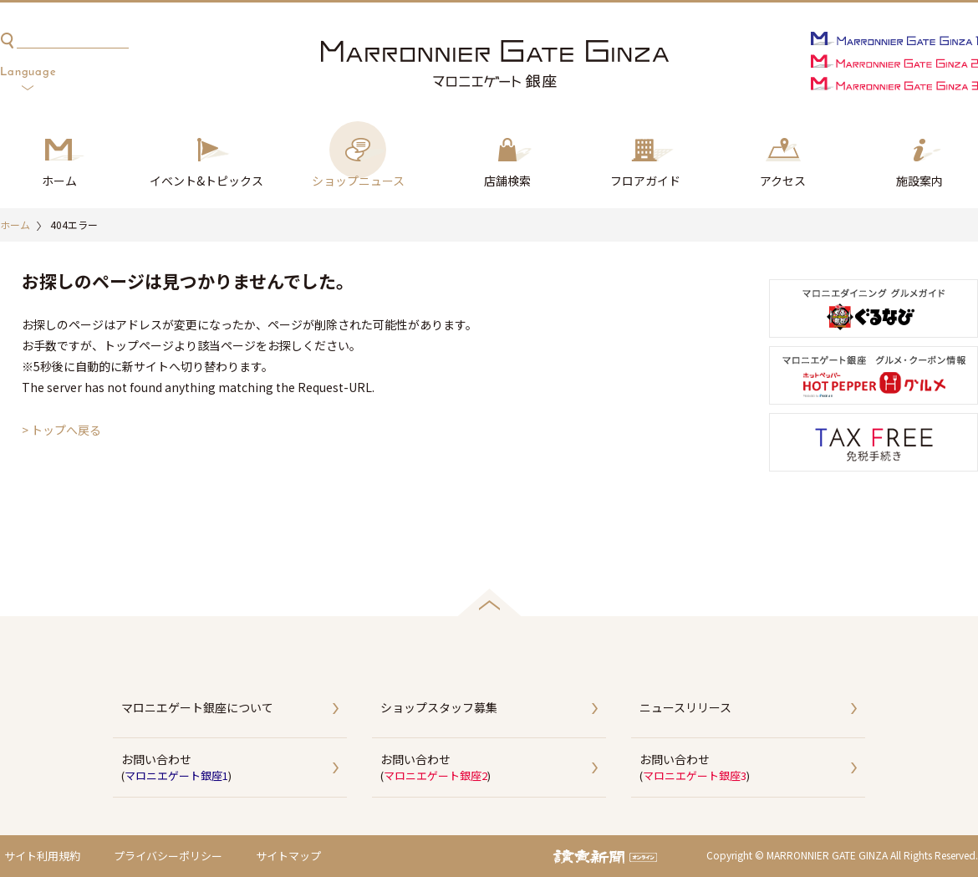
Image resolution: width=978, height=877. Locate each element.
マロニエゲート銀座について (197, 707)
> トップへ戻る (61, 429)
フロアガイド (645, 180)
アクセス (783, 180)
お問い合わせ (234, 768)
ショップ (358, 181)
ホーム (59, 180)
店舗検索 (507, 180)
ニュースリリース (685, 707)
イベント (206, 181)
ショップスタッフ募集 (438, 707)
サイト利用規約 (42, 856)
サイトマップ (288, 856)
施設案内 (919, 180)
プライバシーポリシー (168, 856)
